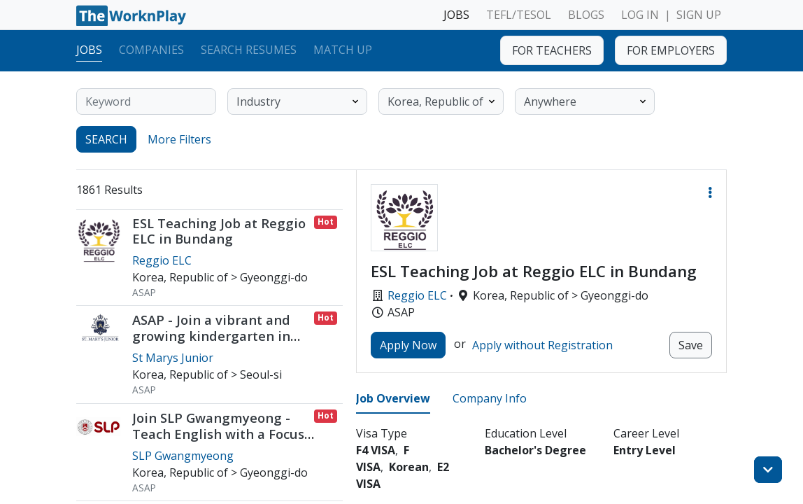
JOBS (456, 14)
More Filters (179, 139)
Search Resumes (249, 49)
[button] (710, 192)
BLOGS (586, 14)
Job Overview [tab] (393, 398)
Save (690, 345)
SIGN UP (698, 14)
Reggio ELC (417, 295)
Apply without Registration (542, 345)
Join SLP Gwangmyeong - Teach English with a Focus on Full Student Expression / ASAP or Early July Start (221, 442)
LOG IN (640, 14)
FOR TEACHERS (552, 50)
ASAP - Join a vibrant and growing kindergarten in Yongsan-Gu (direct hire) (211, 335)
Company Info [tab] (490, 398)
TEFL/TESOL (518, 14)
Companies (151, 49)
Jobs (89, 49)
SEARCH (106, 139)
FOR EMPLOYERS (671, 50)
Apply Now (408, 345)
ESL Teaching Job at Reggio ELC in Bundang (219, 230)
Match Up (342, 49)
